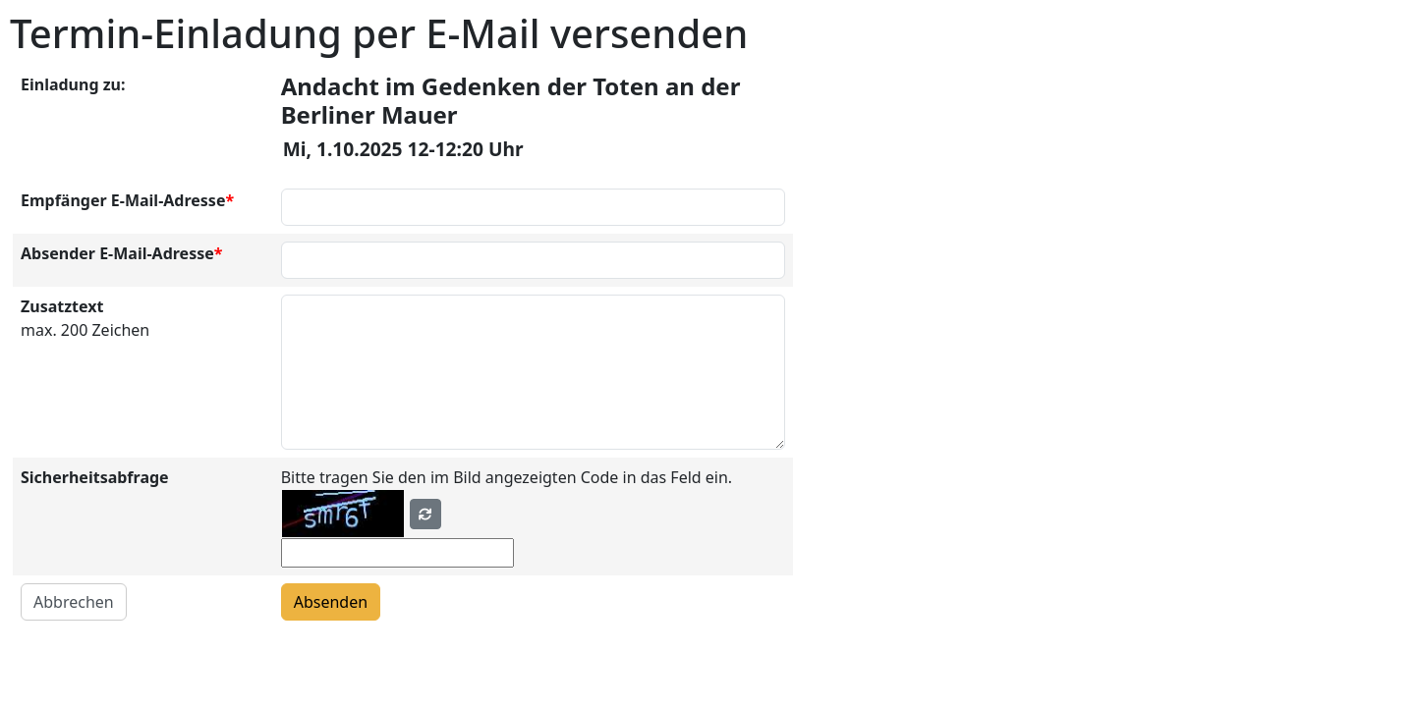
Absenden (331, 602)
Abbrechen (73, 602)
